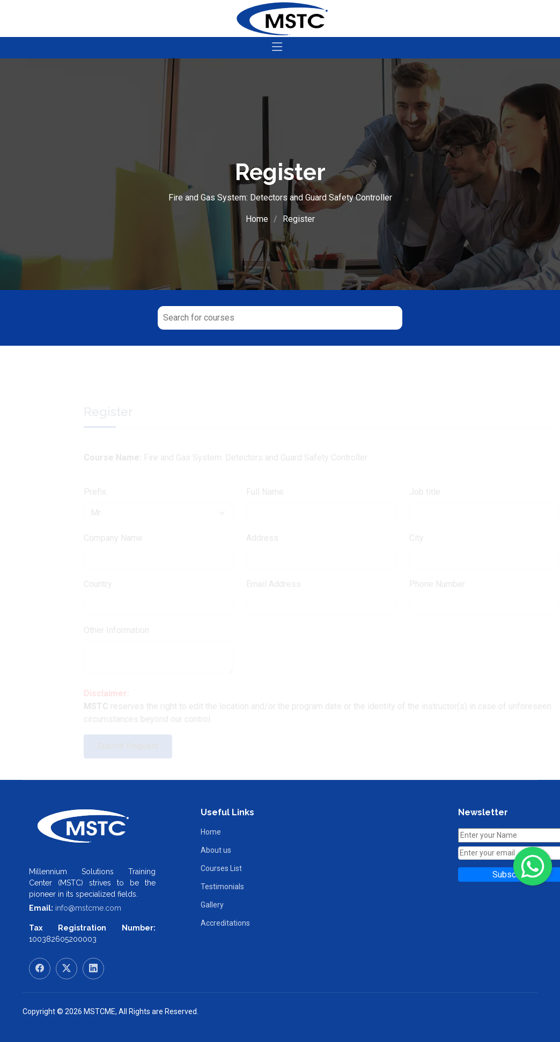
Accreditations (225, 923)
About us (216, 850)
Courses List (221, 868)
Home (257, 219)
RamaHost (77, 1022)
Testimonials (222, 886)
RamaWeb (40, 1022)
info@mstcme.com (88, 908)
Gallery (212, 905)
